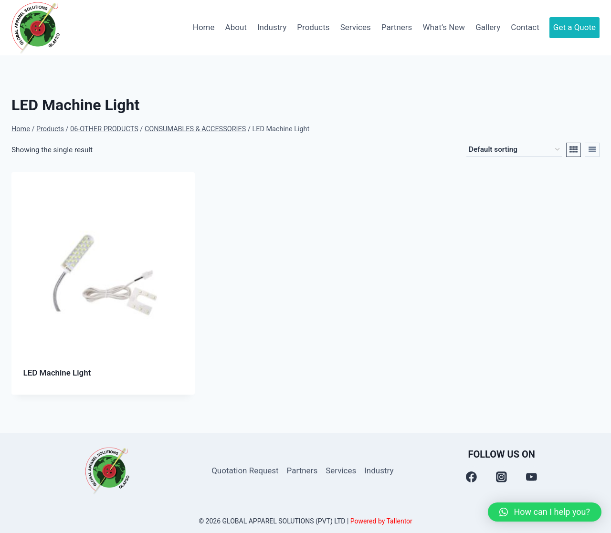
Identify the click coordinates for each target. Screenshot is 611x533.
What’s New (443, 27)
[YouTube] (532, 477)
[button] (544, 512)
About (236, 27)
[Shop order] (514, 150)
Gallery (487, 27)
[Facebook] (472, 477)
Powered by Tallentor (381, 521)
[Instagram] (502, 477)
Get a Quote (574, 27)
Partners (396, 27)
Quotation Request (244, 470)
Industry (271, 27)
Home (204, 27)
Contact (525, 27)
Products (313, 27)
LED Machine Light (57, 372)
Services (355, 27)
